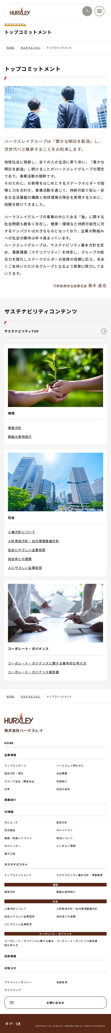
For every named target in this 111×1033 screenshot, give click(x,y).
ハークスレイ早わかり (70, 765)
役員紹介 (62, 781)
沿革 (7, 789)
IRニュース (11, 822)
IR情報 (9, 811)
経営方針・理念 (14, 773)
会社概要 (62, 773)
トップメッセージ (15, 765)
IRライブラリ (64, 830)
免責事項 (62, 982)
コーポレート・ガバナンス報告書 (33, 672)
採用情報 (10, 956)
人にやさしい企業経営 (25, 567)
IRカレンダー (12, 846)
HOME (9, 743)
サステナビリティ (16, 864)
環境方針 (15, 428)
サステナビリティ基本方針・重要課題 (79, 875)
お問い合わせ (37, 1002)
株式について (64, 838)
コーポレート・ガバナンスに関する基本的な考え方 (47, 663)
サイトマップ (12, 990)
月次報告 (10, 830)
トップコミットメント (18, 875)
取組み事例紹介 (20, 436)
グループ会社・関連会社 (19, 781)
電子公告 (10, 853)
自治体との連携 (20, 559)
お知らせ (10, 968)
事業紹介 (10, 800)
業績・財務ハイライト (18, 838)
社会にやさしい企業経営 (26, 550)
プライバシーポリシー (18, 982)
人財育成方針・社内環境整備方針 (33, 541)
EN (18, 1023)
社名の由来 (63, 789)
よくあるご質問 (66, 846)
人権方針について (21, 532)
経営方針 (62, 822)
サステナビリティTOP (55, 331)
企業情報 (10, 755)
